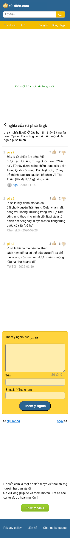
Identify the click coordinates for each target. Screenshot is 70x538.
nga (15, 185)
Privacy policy (12, 527)
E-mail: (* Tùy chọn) (18, 389)
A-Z (23, 25)
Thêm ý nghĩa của (21, 337)
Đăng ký (43, 25)
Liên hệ (32, 527)
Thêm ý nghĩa (35, 507)
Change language (55, 527)
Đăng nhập (58, 25)
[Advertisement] (35, 55)
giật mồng (13, 421)
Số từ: (55, 374)
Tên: (8, 375)
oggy (60, 421)
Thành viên (10, 25)
